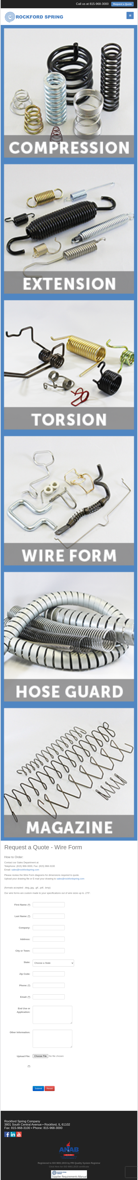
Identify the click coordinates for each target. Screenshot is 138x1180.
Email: (25, 997)
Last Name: (22, 916)
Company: (24, 927)
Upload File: (23, 1056)
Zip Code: (24, 974)
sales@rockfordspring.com (25, 869)
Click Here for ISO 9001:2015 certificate (69, 1166)
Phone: (24, 985)
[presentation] (60, 1077)
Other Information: (20, 1032)
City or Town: (22, 950)
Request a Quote (122, 4)
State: (27, 962)
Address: (25, 939)
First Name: (22, 904)
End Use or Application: (23, 1010)
